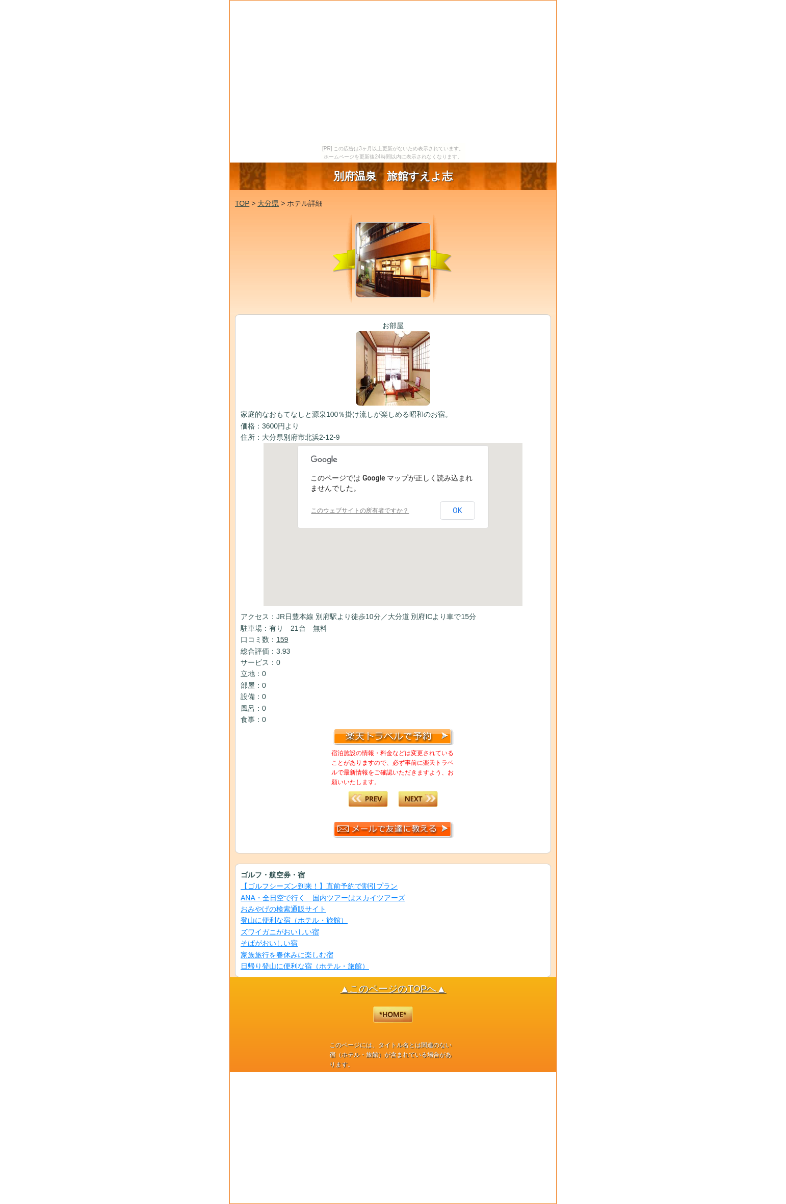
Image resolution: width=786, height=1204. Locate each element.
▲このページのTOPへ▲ (393, 988)
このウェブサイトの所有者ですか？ (360, 510)
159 (282, 639)
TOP (242, 203)
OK (457, 510)
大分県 (268, 203)
